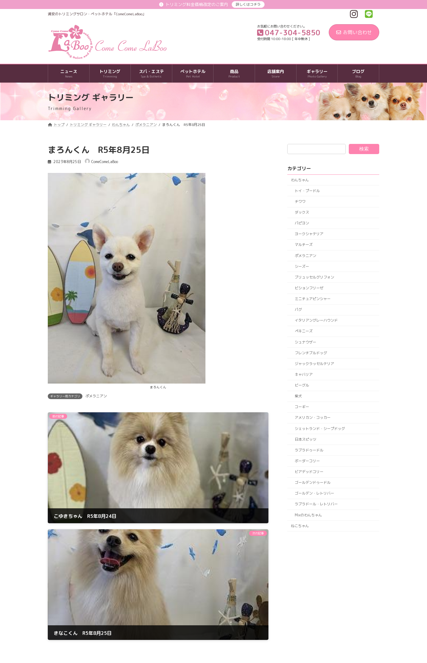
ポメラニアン (96, 396)
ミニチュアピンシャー (313, 298)
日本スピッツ (305, 439)
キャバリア (304, 374)
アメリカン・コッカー (313, 417)
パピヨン (302, 223)
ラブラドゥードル (309, 450)
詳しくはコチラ (248, 4)
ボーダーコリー (307, 460)
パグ (298, 309)
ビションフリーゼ (309, 288)
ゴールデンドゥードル (313, 482)
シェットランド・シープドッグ (320, 428)
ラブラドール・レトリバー (316, 504)
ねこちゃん (300, 525)
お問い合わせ (354, 32)
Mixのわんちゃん (308, 515)
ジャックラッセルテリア (314, 363)
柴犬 (298, 396)
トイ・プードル (307, 190)
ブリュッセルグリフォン (314, 277)
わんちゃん (300, 180)
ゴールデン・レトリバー (314, 493)
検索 (364, 148)
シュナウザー (305, 342)
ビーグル (302, 385)
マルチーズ (304, 244)
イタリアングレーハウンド (316, 320)
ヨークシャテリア (309, 234)
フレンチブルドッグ (311, 352)
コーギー (302, 407)
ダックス (302, 212)
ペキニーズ (304, 331)
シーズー (302, 266)
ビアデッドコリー (309, 471)
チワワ (300, 201)
